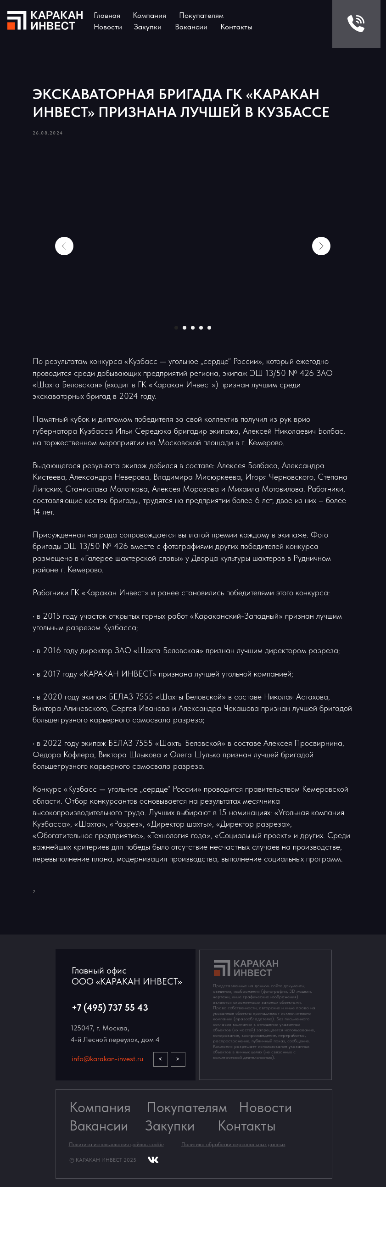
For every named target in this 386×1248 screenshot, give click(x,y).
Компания (149, 15)
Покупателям (186, 1168)
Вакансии (98, 1186)
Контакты (236, 26)
